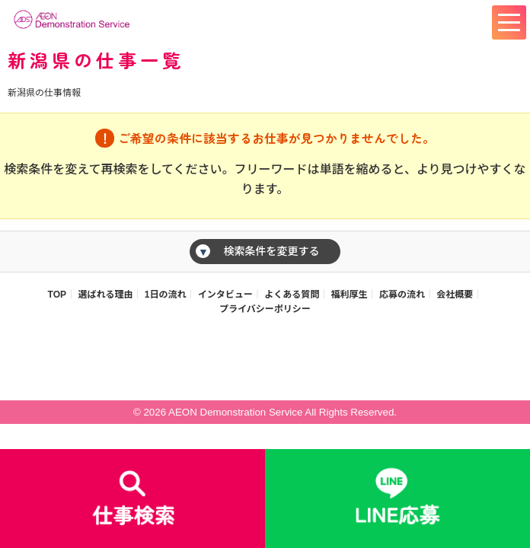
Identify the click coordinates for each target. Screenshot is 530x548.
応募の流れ (402, 294)
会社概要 (454, 294)
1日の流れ (166, 294)
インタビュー (225, 294)
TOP (57, 294)
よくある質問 (291, 294)
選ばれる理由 (105, 294)
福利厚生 (349, 294)
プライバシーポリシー (265, 309)
